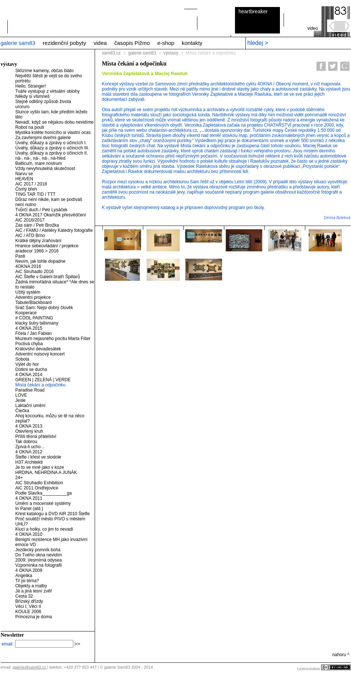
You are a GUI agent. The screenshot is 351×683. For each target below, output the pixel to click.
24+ (19, 477)
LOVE (21, 395)
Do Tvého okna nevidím (38, 555)
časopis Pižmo (132, 43)
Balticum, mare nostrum (38, 163)
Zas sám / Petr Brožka (37, 225)
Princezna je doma (33, 616)
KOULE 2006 (28, 611)
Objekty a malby (31, 585)
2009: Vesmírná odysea (38, 560)
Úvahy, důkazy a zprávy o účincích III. (52, 148)
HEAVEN (24, 178)
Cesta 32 (24, 596)
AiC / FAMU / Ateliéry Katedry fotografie (54, 230)
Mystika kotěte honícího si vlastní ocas (53, 132)
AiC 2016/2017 (30, 220)
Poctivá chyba (29, 343)
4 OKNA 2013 (28, 426)
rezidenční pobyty (64, 43)
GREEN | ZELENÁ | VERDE (43, 379)
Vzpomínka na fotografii (38, 565)
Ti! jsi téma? (27, 580)
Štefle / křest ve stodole (38, 457)
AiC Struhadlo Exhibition (39, 482)
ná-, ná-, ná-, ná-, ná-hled (40, 158)
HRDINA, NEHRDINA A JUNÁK (46, 472)
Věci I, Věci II (28, 606)
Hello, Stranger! (30, 86)
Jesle (20, 400)
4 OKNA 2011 (28, 498)
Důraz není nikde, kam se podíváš (48, 199)
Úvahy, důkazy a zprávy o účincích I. (51, 142)
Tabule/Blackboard (33, 302)
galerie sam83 (18, 43)
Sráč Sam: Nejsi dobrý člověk (44, 307)
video (313, 28)
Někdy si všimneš (32, 96)
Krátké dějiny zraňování (38, 240)
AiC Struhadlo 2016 (34, 271)
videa (100, 43)
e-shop (165, 43)
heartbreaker (253, 11)
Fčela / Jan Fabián (33, 333)
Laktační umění (30, 405)
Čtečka (22, 410)
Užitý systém (28, 292)
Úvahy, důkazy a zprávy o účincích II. (51, 153)
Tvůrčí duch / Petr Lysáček (41, 209)
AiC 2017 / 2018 (31, 184)
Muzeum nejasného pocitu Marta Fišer (53, 338)
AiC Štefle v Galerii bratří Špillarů (47, 276)
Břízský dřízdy (29, 601)
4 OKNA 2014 (28, 374)
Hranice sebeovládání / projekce (46, 245)
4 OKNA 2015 (28, 328)
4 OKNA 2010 (28, 534)
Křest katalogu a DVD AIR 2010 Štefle (52, 513)
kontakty (192, 43)
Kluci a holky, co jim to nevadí (44, 529)
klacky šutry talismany (37, 323)
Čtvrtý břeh (26, 189)
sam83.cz (111, 53)
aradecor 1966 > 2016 (37, 251)
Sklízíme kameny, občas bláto (44, 70)
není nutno (25, 204)
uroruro (22, 106)
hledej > (258, 43)
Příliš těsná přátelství (35, 436)
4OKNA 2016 (28, 266)
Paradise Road (30, 390)
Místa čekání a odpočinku (40, 384)
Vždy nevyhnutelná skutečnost (45, 168)
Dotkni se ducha (31, 369)
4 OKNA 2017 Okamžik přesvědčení (50, 214)
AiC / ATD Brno (30, 235)
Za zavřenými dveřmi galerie (43, 137)
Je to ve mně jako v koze (39, 467)
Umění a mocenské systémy (43, 503)
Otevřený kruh (29, 431)
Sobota (22, 359)
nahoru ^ (340, 654)
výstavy (171, 53)
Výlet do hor (27, 364)
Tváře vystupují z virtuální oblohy (47, 91)
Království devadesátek (38, 348)
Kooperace (26, 312)
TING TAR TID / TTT (35, 194)
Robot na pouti (29, 127)
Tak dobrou (26, 441)
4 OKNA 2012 (28, 451)
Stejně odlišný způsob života (43, 101)
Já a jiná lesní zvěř (33, 591)
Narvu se (24, 173)
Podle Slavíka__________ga (43, 493)
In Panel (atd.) (29, 508)
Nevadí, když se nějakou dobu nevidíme (54, 122)
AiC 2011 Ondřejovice (37, 488)
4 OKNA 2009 (28, 570)
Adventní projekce (33, 297)
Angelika (23, 575)
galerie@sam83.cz (29, 667)
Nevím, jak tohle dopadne (40, 261)
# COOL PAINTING (34, 318)
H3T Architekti (29, 462)
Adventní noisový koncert (40, 354)
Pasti (20, 256)
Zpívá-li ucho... (30, 446)
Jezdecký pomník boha (38, 549)
